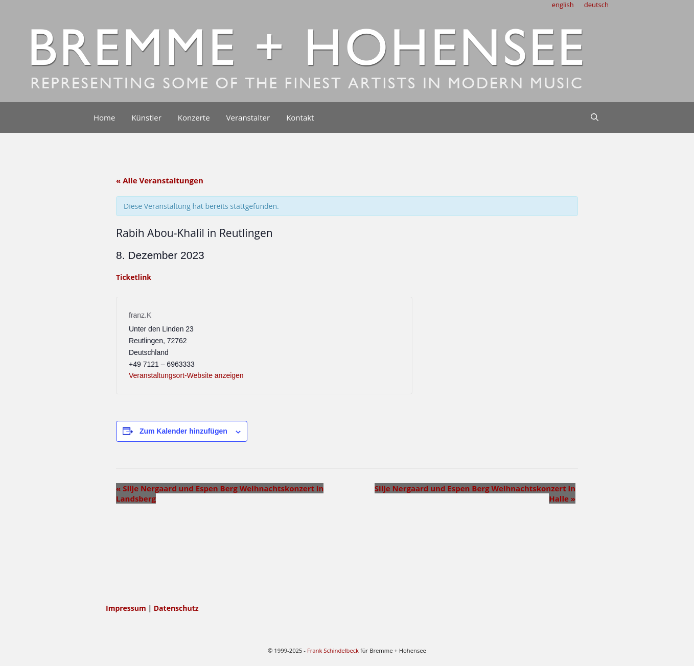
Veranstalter (248, 117)
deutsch (596, 4)
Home (104, 117)
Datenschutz (176, 608)
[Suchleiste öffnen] (595, 117)
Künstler (146, 117)
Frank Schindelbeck (333, 650)
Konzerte (194, 117)
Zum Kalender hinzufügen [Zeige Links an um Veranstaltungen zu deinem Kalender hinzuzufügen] (183, 431)
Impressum (127, 608)
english (563, 4)
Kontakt (300, 117)
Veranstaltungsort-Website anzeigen (186, 375)
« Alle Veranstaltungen (159, 180)
